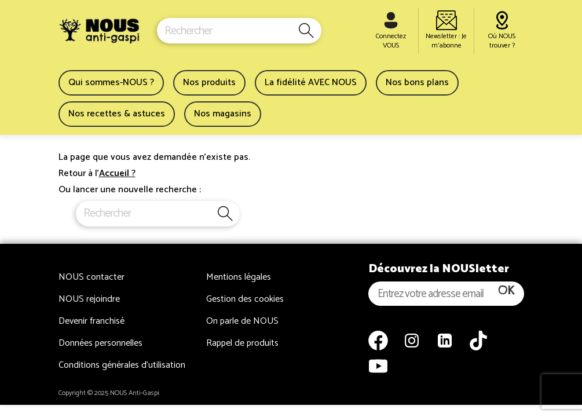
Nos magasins (222, 114)
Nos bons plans (417, 82)
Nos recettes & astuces (116, 114)
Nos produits (209, 82)
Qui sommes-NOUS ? (111, 82)
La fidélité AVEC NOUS (311, 82)
